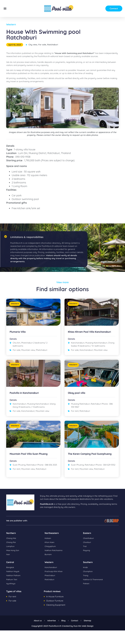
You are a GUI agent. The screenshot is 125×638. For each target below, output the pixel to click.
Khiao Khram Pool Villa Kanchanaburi (83, 333)
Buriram (48, 562)
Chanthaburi (89, 546)
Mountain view (28, 350)
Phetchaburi (41, 350)
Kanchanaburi (86, 352)
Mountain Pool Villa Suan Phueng (31, 459)
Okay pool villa (77, 395)
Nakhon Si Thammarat (94, 587)
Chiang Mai (11, 546)
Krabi (85, 575)
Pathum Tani (12, 587)
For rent (75, 413)
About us (32, 628)
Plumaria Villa (19, 331)
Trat (85, 554)
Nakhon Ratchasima (54, 558)
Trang (86, 583)
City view (33, 44)
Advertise (49, 628)
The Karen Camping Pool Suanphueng (84, 460)
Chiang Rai (11, 550)
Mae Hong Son (13, 558)
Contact (77, 628)
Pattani (86, 591)
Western (11, 24)
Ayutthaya (11, 591)
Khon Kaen (50, 550)
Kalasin (48, 546)
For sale (42, 44)
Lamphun (10, 554)
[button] (5, 8)
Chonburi (87, 550)
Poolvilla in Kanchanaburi (26, 395)
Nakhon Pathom (14, 583)
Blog (63, 628)
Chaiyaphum (51, 554)
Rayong (87, 558)
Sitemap (93, 628)
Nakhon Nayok (13, 579)
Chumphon (88, 579)
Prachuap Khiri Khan (54, 579)
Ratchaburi (52, 44)
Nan (8, 562)
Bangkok (10, 575)
